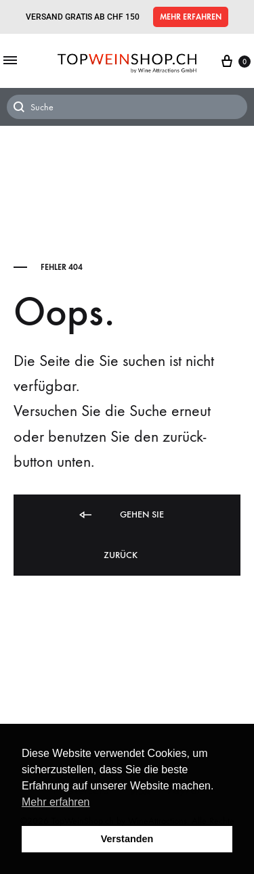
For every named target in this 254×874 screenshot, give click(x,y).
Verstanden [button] (127, 838)
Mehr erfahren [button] (56, 802)
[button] (190, 17)
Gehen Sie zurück (120, 534)
